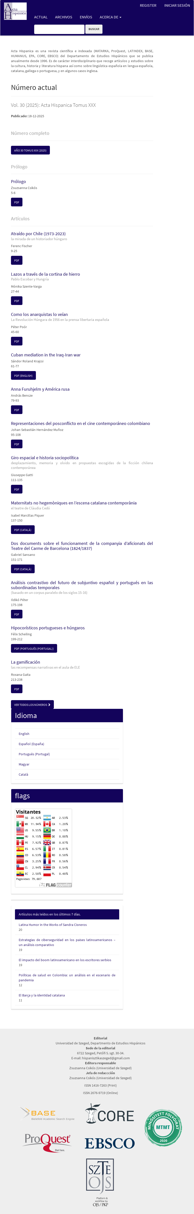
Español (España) (31, 744)
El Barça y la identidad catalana (42, 995)
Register (148, 5)
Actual (41, 16)
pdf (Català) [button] (22, 530)
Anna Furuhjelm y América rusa (40, 389)
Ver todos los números (32, 705)
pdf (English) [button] (23, 376)
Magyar (24, 764)
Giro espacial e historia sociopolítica (82, 462)
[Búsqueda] (59, 29)
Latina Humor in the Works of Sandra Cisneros (53, 924)
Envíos (86, 16)
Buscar (94, 29)
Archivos (63, 16)
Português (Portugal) (34, 754)
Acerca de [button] (110, 16)
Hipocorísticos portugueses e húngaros (48, 628)
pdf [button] (16, 202)
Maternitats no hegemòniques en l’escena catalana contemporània (82, 505)
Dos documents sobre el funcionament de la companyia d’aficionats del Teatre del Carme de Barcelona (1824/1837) (82, 545)
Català (23, 774)
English (24, 733)
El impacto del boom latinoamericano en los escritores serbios (65, 960)
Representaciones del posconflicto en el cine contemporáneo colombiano (80, 423)
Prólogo (18, 181)
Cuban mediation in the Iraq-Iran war (46, 355)
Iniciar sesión (177, 5)
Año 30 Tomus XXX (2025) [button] (30, 150)
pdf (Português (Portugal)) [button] (34, 648)
